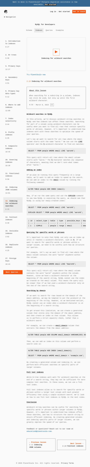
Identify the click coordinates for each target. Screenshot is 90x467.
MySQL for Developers (45, 24)
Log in (53, 12)
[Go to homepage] (5, 11)
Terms (71, 463)
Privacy (64, 463)
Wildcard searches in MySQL (40, 114)
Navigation (11, 17)
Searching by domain (36, 291)
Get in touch (79, 12)
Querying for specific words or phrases (45, 232)
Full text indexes (35, 372)
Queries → (13, 272)
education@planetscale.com (39, 431)
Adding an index (34, 170)
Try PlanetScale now (36, 75)
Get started (50, 5)
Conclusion (32, 402)
